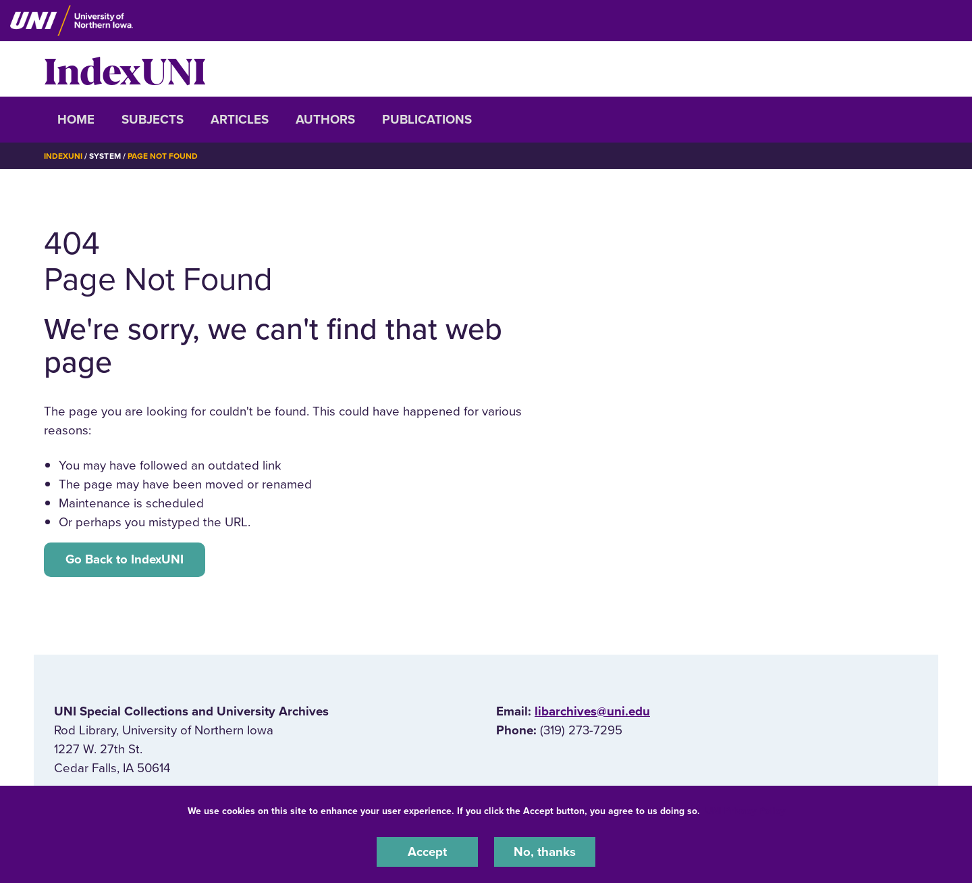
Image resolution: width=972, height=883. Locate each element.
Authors (325, 119)
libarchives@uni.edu (592, 711)
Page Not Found (163, 156)
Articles (240, 119)
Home (75, 119)
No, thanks (545, 851)
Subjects (153, 119)
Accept (427, 851)
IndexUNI (125, 69)
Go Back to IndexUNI (124, 559)
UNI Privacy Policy (745, 811)
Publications (427, 119)
